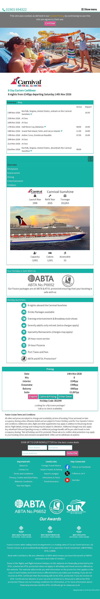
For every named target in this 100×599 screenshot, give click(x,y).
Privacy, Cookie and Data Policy (23, 477)
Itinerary (11, 102)
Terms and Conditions (23, 473)
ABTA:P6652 (87, 547)
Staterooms (13, 172)
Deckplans (12, 168)
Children (11, 184)
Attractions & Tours (51, 477)
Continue (50, 23)
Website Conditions (23, 481)
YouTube (76, 480)
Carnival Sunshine (60, 192)
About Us (23, 465)
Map (20, 102)
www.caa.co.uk (73, 585)
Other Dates (65, 396)
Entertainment (15, 180)
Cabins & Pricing (48, 396)
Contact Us (24, 469)
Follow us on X (78, 473)
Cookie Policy (57, 15)
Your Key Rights (24, 485)
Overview (12, 164)
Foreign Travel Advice (51, 465)
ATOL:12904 (49, 550)
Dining (10, 176)
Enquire (33, 396)
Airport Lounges (51, 473)
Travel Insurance (51, 481)
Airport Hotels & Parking (51, 469)
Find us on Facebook (81, 467)
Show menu (89, 9)
